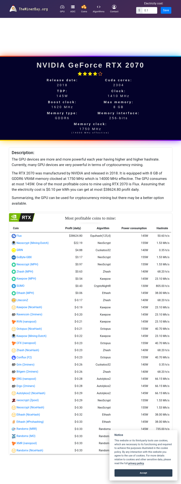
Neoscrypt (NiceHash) (30, 407)
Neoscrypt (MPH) (27, 264)
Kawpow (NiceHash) (29, 307)
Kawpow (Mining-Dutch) (31, 336)
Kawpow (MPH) (26, 278)
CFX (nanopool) (26, 343)
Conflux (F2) (24, 357)
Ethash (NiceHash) (28, 414)
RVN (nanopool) (26, 321)
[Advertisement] (90, 35)
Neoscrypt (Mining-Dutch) (33, 243)
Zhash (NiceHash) (28, 350)
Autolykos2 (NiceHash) (31, 393)
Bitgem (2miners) (27, 371)
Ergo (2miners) (26, 386)
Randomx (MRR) (27, 428)
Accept (143, 473)
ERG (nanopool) (26, 378)
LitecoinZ (22, 300)
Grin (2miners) (25, 364)
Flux (19, 235)
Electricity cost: (153, 3)
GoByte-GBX (24, 257)
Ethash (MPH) (25, 293)
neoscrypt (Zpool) (28, 400)
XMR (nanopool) (27, 443)
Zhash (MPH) (25, 271)
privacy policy (136, 463)
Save (166, 10)
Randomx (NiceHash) (30, 450)
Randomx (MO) (26, 436)
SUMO (20, 285)
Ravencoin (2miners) (29, 314)
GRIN (20, 250)
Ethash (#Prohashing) (30, 421)
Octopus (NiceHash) (29, 328)
